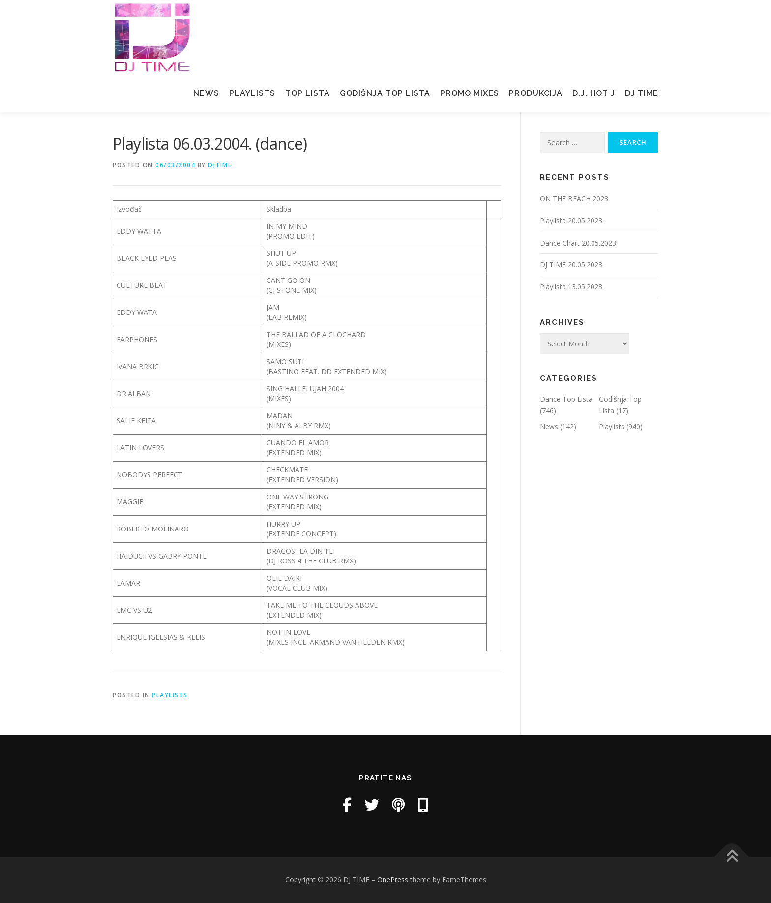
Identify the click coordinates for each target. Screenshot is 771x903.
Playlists (252, 93)
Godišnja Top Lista (385, 93)
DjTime (220, 165)
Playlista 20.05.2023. (572, 220)
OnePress (392, 879)
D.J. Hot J (593, 93)
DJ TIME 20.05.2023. (572, 264)
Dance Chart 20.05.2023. (579, 243)
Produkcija (536, 93)
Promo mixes (469, 93)
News (206, 93)
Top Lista (307, 93)
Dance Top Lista (566, 399)
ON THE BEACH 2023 (574, 198)
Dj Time (641, 93)
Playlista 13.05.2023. (572, 286)
